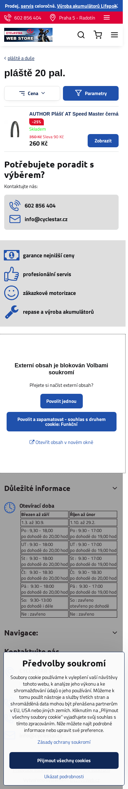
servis (27, 5)
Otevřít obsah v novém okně (61, 442)
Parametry (91, 93)
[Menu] (114, 35)
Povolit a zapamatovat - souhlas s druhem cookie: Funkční (61, 421)
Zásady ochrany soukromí (64, 757)
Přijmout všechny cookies (64, 776)
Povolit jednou (61, 401)
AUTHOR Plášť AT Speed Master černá (73, 114)
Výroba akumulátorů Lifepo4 (87, 5)
